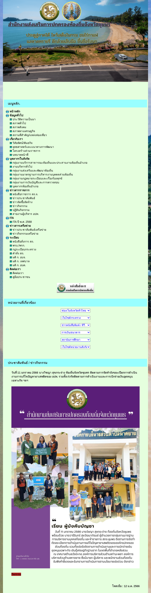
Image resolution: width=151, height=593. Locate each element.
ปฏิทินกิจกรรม (19, 210)
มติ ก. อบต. (18, 265)
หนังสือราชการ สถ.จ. (24, 194)
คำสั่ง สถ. (17, 253)
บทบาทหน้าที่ (19, 154)
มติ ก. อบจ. (18, 257)
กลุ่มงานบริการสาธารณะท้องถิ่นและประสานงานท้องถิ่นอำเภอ (48, 162)
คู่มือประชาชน (20, 277)
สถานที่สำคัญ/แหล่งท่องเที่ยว (28, 135)
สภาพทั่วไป (18, 123)
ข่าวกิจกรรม (18, 206)
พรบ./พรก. (17, 245)
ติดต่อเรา (13, 269)
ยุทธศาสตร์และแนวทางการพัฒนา (32, 146)
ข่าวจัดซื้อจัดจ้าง (21, 202)
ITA (10, 217)
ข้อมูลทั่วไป (14, 115)
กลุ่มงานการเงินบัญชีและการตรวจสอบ (34, 182)
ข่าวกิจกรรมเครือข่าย (24, 233)
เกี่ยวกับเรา (14, 139)
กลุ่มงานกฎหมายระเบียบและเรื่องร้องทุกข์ (36, 178)
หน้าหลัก (13, 111)
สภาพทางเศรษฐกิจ (22, 131)
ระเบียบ (12, 237)
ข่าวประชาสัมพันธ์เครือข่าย (28, 229)
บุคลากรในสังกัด (17, 158)
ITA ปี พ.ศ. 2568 (21, 221)
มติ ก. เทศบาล (20, 261)
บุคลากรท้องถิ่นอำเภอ (24, 186)
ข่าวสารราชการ (17, 190)
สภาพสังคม (18, 127)
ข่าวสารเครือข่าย (18, 225)
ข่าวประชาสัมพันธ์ (22, 198)
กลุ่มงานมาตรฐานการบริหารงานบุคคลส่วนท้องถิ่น (41, 174)
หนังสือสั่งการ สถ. (22, 241)
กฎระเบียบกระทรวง (23, 249)
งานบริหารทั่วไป (21, 166)
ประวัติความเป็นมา (23, 119)
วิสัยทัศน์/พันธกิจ (21, 143)
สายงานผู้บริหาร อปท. (24, 213)
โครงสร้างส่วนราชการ (25, 150)
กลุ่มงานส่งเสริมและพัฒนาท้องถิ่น (31, 170)
